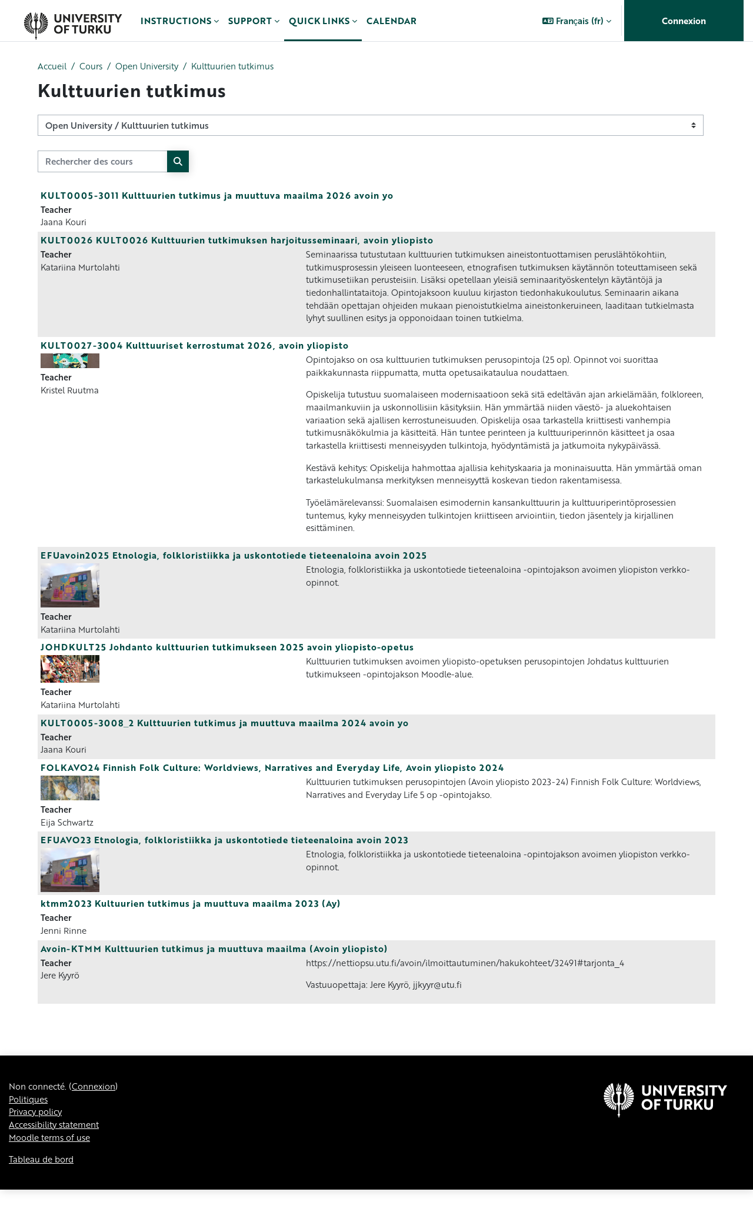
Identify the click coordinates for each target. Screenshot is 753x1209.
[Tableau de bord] (72, 20)
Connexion (684, 20)
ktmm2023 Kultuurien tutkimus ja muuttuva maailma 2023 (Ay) (191, 917)
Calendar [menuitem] (391, 20)
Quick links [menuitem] (319, 20)
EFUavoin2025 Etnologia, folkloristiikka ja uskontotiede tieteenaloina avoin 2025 (234, 565)
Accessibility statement (58, 1142)
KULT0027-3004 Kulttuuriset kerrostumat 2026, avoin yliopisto (195, 349)
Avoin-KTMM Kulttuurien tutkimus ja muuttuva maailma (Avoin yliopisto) (214, 963)
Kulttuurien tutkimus (245, 66)
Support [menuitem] (250, 20)
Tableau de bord (43, 1178)
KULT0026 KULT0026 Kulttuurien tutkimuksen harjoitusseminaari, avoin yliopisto (237, 241)
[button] (577, 20)
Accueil (53, 66)
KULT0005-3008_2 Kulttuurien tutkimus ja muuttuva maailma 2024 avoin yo (225, 734)
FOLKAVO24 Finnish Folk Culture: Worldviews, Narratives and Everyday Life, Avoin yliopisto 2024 (272, 780)
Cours (94, 66)
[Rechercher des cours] (103, 162)
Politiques (30, 1116)
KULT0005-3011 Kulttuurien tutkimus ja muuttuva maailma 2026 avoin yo (217, 195)
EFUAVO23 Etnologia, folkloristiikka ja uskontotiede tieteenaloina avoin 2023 (224, 853)
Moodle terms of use (52, 1156)
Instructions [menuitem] (176, 20)
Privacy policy (37, 1129)
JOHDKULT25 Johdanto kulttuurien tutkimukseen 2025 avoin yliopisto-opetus (227, 658)
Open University (154, 66)
